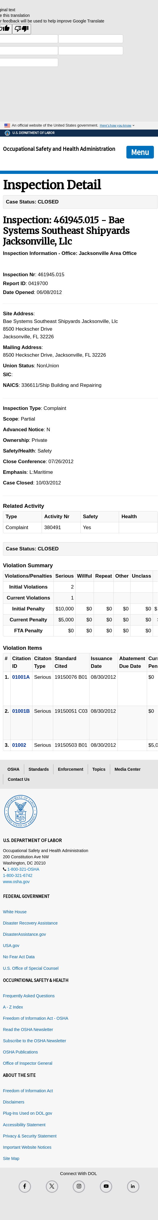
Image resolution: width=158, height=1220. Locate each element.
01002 (19, 745)
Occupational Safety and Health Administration (59, 148)
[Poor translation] (21, 29)
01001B (21, 711)
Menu (140, 152)
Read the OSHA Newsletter (28, 1029)
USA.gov (11, 945)
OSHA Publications (20, 1052)
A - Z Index (13, 1007)
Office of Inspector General (27, 1063)
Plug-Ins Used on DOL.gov (27, 1113)
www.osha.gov (16, 881)
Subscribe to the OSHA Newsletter (34, 1040)
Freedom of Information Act (28, 1090)
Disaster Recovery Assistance (30, 923)
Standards (39, 769)
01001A (21, 677)
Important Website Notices (27, 1147)
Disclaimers (13, 1102)
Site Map (11, 1158)
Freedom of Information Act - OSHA (35, 1018)
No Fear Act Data (19, 956)
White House (15, 911)
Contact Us (19, 779)
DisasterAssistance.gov (24, 934)
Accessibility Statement (24, 1124)
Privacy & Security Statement (29, 1136)
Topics (98, 769)
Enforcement (70, 769)
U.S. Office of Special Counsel (30, 968)
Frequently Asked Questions (29, 995)
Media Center (128, 769)
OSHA (13, 769)
